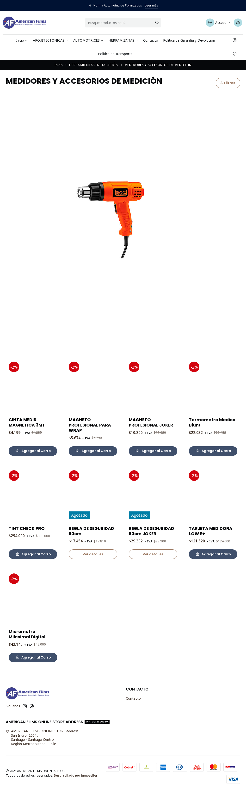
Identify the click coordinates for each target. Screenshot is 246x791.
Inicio (22, 40)
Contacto (150, 40)
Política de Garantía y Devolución (189, 40)
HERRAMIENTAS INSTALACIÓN (93, 65)
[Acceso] (218, 22)
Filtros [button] (227, 83)
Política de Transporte (115, 53)
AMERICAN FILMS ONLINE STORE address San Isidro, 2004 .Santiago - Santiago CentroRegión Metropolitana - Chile (42, 737)
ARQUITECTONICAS (50, 40)
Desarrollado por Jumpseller (76, 775)
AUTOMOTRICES (88, 40)
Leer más (151, 5)
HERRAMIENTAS (123, 40)
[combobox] (123, 22)
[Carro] (238, 22)
